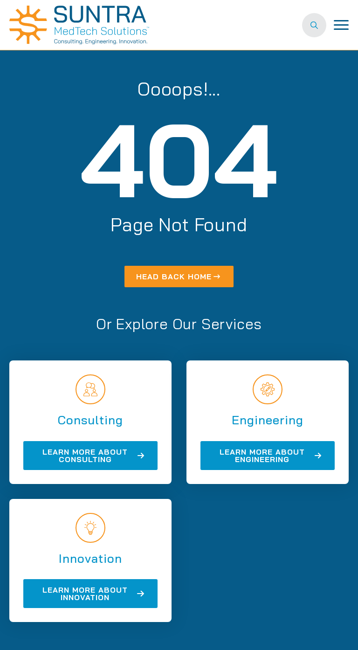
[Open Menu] (341, 25)
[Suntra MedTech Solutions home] (79, 25)
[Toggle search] (314, 25)
